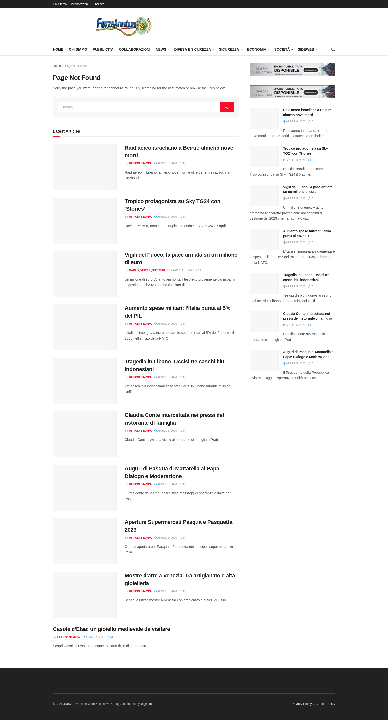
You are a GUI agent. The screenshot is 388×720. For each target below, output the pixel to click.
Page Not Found (76, 66)
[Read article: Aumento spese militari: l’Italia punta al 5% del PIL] (85, 327)
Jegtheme (146, 704)
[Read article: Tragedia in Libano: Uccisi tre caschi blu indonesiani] (85, 381)
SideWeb (306, 49)
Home (58, 49)
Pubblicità (97, 4)
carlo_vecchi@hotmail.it (149, 270)
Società (282, 49)
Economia (256, 49)
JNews (67, 704)
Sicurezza (229, 49)
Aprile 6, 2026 (165, 163)
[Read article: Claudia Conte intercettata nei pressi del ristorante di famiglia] (85, 434)
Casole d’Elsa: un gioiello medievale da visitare (111, 629)
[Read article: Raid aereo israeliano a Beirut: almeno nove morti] (85, 167)
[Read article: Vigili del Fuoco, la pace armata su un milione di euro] (85, 274)
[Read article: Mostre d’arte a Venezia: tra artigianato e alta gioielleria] (85, 595)
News (161, 49)
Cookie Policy (325, 704)
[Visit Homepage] (123, 26)
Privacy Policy (302, 704)
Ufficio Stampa (140, 163)
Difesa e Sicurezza (192, 49)
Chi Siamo (60, 4)
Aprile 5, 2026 (182, 270)
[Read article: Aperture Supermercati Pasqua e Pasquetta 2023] (85, 541)
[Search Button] (333, 49)
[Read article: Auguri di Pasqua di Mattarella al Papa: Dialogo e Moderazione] (85, 488)
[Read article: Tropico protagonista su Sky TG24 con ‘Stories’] (85, 221)
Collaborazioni (79, 4)
